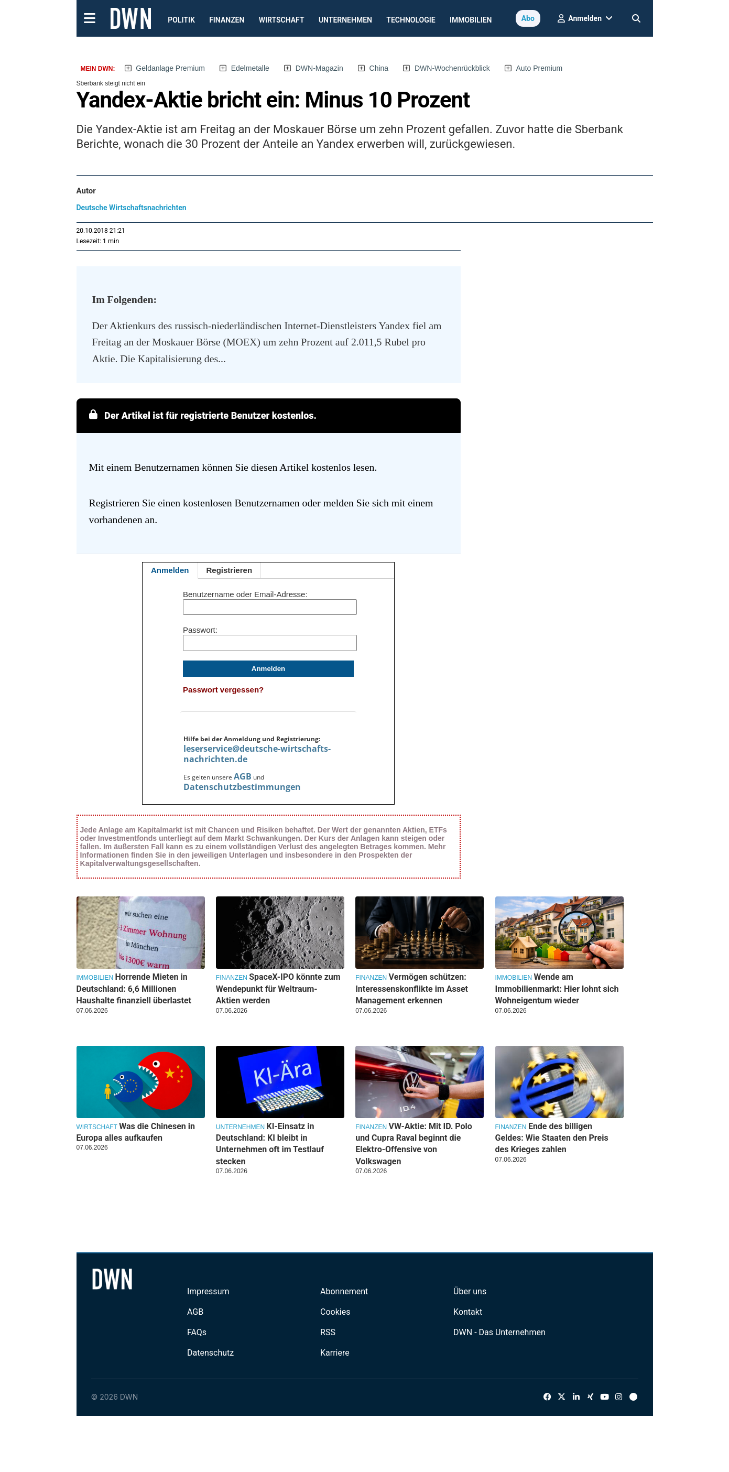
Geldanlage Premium (170, 68)
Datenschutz (210, 1353)
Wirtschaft (281, 20)
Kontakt (467, 1312)
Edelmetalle (250, 68)
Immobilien (471, 20)
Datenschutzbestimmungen (242, 787)
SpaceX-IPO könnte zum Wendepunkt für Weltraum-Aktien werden (278, 988)
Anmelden (170, 570)
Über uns (469, 1291)
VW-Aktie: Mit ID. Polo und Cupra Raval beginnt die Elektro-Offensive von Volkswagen (413, 1143)
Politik (181, 20)
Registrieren (229, 570)
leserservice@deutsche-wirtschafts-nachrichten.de (257, 754)
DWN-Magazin (319, 68)
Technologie (410, 20)
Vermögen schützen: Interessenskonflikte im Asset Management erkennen (411, 988)
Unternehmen (345, 20)
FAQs (196, 1332)
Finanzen (226, 20)
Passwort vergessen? (223, 689)
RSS (327, 1332)
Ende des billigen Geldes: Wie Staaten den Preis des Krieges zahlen (551, 1138)
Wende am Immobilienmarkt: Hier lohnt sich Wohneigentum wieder (557, 988)
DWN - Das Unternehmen (499, 1332)
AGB (243, 776)
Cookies (335, 1312)
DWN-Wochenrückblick (452, 68)
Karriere (335, 1353)
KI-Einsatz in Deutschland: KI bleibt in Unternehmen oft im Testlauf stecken (270, 1143)
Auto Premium (539, 68)
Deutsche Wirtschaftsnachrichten (132, 207)
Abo (528, 18)
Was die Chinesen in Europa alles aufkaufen (136, 1132)
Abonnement (344, 1291)
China (379, 68)
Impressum (208, 1291)
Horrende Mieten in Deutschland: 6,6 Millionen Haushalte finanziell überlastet (134, 988)
